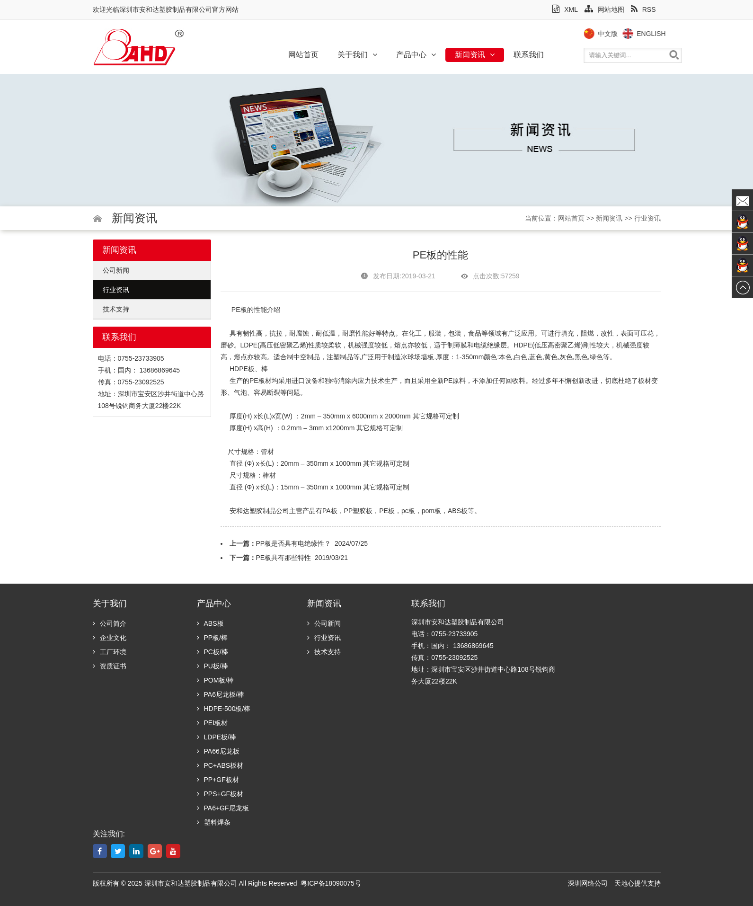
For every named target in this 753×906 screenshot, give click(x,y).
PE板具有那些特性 (283, 557)
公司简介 (109, 623)
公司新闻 (116, 270)
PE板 (239, 309)
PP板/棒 (212, 637)
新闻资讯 (475, 55)
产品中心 (416, 55)
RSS (643, 9)
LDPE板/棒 (216, 737)
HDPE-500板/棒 (224, 708)
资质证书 (109, 666)
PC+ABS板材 (220, 765)
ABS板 (210, 623)
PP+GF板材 (218, 779)
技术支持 (116, 309)
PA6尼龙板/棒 (220, 694)
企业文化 (109, 637)
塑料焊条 (213, 822)
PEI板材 (212, 723)
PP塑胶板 (358, 511)
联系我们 (529, 55)
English (666, 33)
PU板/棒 (212, 666)
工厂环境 (109, 652)
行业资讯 (647, 218)
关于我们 (357, 55)
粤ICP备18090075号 (331, 883)
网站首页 (303, 55)
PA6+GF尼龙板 (223, 808)
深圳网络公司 (588, 883)
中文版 (623, 33)
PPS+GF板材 (220, 794)
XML (565, 9)
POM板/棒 (215, 680)
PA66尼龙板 (218, 751)
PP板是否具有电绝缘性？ (293, 543)
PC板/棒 (212, 652)
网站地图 (604, 9)
